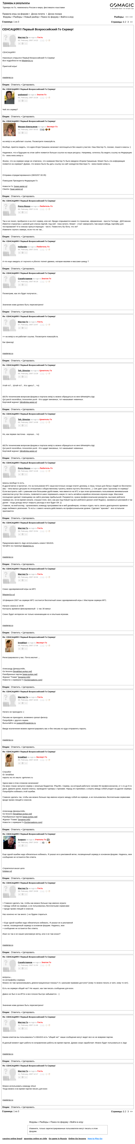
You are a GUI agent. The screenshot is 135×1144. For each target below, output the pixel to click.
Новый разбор (31, 17)
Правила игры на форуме (15, 14)
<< (126, 17)
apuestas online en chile (35, 1138)
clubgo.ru (7, 871)
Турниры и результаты (16, 3)
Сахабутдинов (25, 278)
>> (131, 17)
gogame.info (24, 677)
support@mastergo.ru (26, 723)
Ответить (15, 84)
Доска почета (38, 14)
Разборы (17, 17)
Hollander (22, 247)
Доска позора (55, 14)
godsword (23, 94)
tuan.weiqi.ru (16, 189)
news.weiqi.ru (21, 186)
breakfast (22, 643)
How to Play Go (95, 1138)
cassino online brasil (12, 1138)
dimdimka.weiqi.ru (28, 402)
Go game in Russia (58, 1138)
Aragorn (22, 839)
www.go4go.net (30, 674)
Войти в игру (67, 17)
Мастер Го (23, 37)
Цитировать (28, 84)
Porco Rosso (24, 206)
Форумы (7, 17)
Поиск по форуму (50, 17)
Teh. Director (24, 370)
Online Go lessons (77, 1138)
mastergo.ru (8, 77)
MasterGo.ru (27, 60)
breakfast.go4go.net (22, 671)
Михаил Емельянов (27, 126)
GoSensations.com (33, 680)
